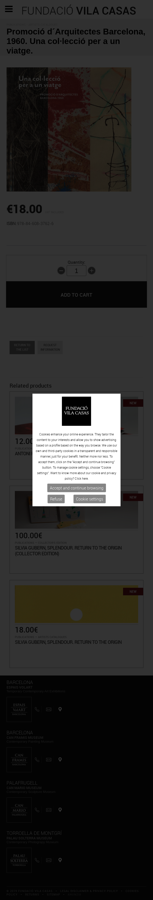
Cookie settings (89, 499)
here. (85, 478)
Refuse (56, 499)
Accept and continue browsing (76, 488)
